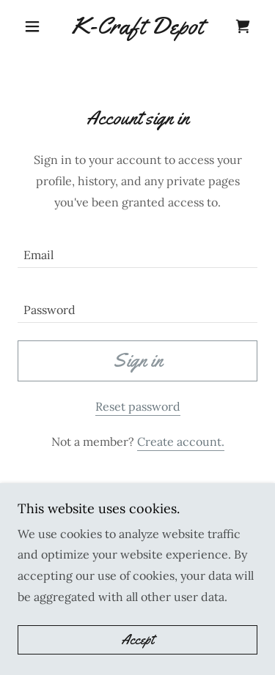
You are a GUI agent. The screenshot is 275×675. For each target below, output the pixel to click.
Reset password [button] (137, 406)
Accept (137, 640)
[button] (36, 26)
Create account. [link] (180, 441)
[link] (137, 26)
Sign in (138, 360)
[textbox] (137, 249)
